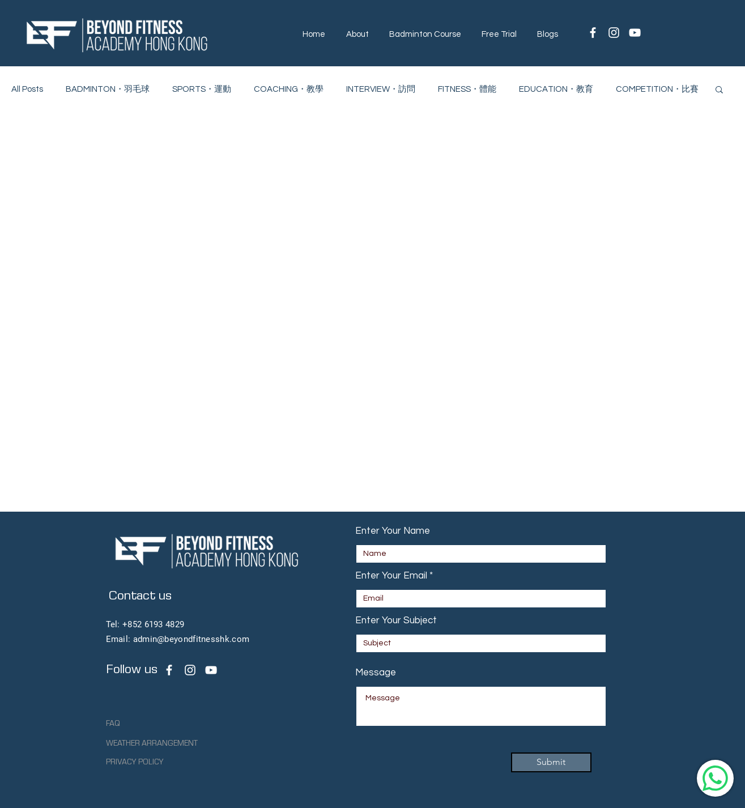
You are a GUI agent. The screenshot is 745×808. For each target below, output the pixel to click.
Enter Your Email (391, 576)
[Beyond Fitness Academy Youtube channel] (211, 670)
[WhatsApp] (715, 778)
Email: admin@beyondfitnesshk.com (178, 639)
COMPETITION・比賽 (657, 89)
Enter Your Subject (396, 621)
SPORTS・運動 (201, 89)
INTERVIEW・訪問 (380, 89)
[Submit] (551, 762)
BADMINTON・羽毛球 (108, 89)
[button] (357, 34)
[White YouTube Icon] (635, 32)
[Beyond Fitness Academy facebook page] (169, 670)
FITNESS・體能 (467, 89)
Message (375, 673)
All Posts (27, 89)
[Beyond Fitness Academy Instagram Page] (190, 670)
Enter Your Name (392, 531)
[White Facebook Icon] (593, 32)
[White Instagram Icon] (614, 32)
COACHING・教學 (288, 89)
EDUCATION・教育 (556, 89)
